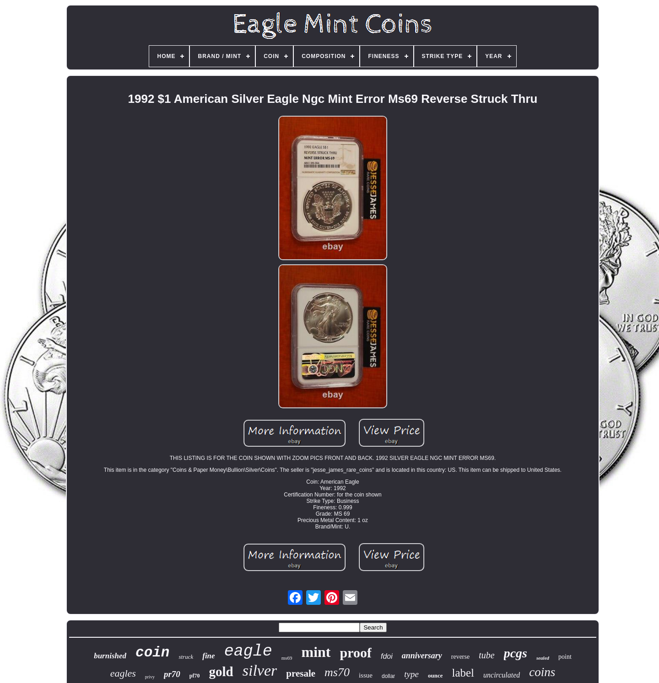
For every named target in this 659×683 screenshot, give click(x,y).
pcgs (515, 653)
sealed (542, 658)
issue (366, 675)
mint (316, 652)
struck (185, 656)
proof (356, 652)
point (565, 656)
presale (300, 673)
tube (486, 655)
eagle (248, 651)
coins (542, 672)
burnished (110, 655)
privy (150, 676)
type (411, 674)
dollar (388, 676)
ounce (435, 675)
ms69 (286, 658)
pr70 (172, 674)
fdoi (387, 656)
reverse (460, 656)
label (463, 673)
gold (221, 671)
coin (152, 653)
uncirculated (501, 675)
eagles (123, 673)
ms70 (337, 672)
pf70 (194, 675)
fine (208, 655)
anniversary (422, 655)
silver (260, 670)
